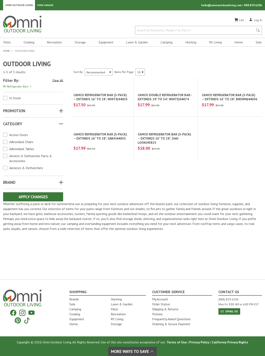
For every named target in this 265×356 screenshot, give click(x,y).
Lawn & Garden (137, 43)
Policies (157, 314)
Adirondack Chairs (21, 142)
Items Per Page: (124, 72)
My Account (160, 299)
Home (238, 43)
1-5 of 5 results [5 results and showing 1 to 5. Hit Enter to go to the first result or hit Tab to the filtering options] (14, 72)
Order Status (161, 304)
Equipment (106, 43)
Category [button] (12, 124)
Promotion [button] (14, 111)
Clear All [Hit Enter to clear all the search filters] (57, 81)
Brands (74, 299)
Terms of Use (177, 342)
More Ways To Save (132, 351)
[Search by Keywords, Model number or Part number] (195, 30)
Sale (259, 43)
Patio (7, 43)
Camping (166, 43)
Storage (80, 43)
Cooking (29, 43)
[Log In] (255, 20)
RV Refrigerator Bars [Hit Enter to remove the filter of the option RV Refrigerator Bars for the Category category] (17, 87)
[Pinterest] (18, 320)
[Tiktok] (27, 320)
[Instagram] (22, 313)
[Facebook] (13, 313)
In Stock (15, 98)
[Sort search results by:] (99, 72)
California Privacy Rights (230, 342)
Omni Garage (45, 5)
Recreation (54, 43)
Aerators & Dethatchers (26, 168)
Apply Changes (33, 197)
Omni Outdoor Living (19, 5)
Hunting (190, 43)
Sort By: (78, 72)
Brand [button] (9, 182)
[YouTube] (31, 313)
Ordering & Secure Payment (171, 324)
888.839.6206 (253, 5)
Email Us (229, 311)
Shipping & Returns (165, 309)
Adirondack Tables (21, 149)
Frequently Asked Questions (171, 319)
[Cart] (239, 20)
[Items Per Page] (140, 72)
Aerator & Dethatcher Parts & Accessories (30, 158)
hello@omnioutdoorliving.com (222, 5)
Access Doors (18, 135)
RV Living (215, 43)
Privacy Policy (199, 342)
